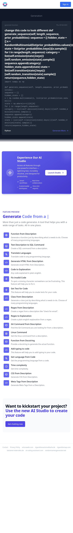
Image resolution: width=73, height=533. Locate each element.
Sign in (65, 4)
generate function (11, 25)
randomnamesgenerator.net (55, 450)
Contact (5, 447)
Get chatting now (15, 424)
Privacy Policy (15, 447)
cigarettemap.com (64, 447)
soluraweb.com (27, 447)
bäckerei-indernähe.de (15, 450)
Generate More (60, 130)
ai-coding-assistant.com (34, 450)
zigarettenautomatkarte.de (45, 447)
